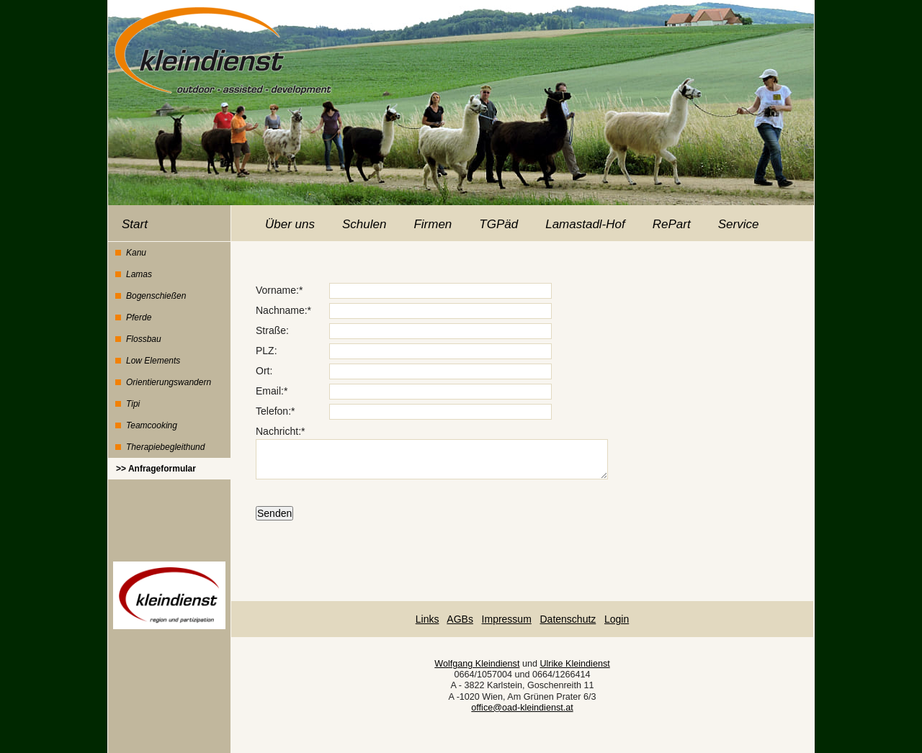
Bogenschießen (156, 296)
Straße (271, 330)
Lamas (139, 274)
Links (427, 619)
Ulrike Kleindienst (574, 664)
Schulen (364, 224)
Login (616, 619)
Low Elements (153, 361)
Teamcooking (151, 425)
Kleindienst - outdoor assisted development (220, 48)
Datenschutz (568, 619)
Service (738, 224)
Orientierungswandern (168, 382)
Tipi (133, 404)
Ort (262, 370)
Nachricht (277, 431)
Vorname (276, 290)
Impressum (507, 619)
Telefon (272, 411)
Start (135, 224)
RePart (672, 224)
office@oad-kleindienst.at (522, 708)
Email (268, 391)
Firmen (432, 224)
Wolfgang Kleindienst (476, 664)
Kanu (136, 253)
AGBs (460, 619)
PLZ (265, 350)
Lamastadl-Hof (585, 224)
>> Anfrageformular (156, 469)
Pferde (138, 317)
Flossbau (143, 339)
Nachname (280, 310)
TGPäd (498, 224)
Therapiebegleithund (165, 447)
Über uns (290, 224)
